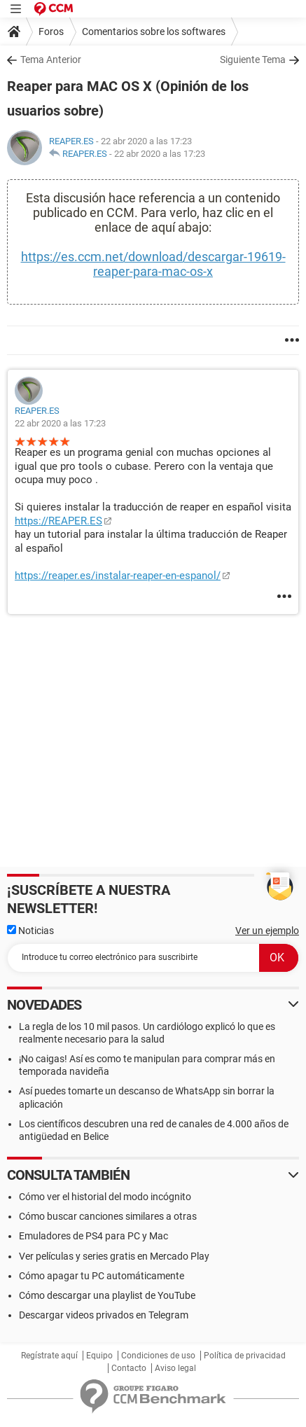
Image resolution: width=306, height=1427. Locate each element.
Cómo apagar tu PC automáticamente (101, 1275)
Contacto (128, 1368)
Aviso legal (175, 1368)
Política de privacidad (245, 1355)
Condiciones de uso (158, 1355)
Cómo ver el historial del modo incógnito (105, 1196)
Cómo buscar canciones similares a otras (108, 1216)
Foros (51, 31)
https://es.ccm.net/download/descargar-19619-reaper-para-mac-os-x (153, 264)
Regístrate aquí (49, 1355)
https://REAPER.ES (58, 521)
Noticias (30, 930)
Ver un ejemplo (267, 930)
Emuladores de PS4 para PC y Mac (93, 1235)
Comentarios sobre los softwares (153, 31)
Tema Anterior (50, 59)
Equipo (99, 1355)
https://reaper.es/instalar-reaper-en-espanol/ (118, 575)
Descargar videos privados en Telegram (103, 1315)
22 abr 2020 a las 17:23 (159, 153)
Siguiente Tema (253, 59)
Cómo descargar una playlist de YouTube (107, 1295)
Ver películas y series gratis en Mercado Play (114, 1256)
